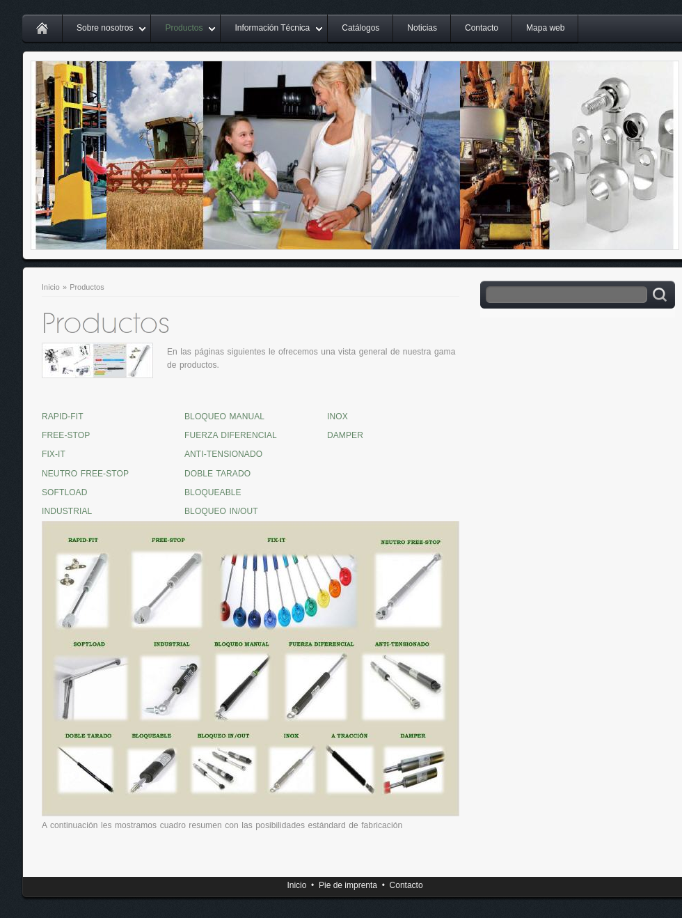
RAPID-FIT (63, 416)
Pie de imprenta (348, 885)
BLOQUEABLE (212, 492)
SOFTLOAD (64, 492)
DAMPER (345, 435)
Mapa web (545, 28)
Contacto (481, 28)
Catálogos (360, 28)
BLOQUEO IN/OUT (221, 511)
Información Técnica (272, 28)
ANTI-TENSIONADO (223, 454)
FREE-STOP (66, 435)
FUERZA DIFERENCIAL (230, 435)
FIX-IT (53, 454)
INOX (337, 416)
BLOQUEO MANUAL (224, 416)
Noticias (422, 28)
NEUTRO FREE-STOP (85, 474)
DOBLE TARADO (217, 474)
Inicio (51, 287)
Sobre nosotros (105, 28)
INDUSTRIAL (67, 511)
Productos (184, 28)
